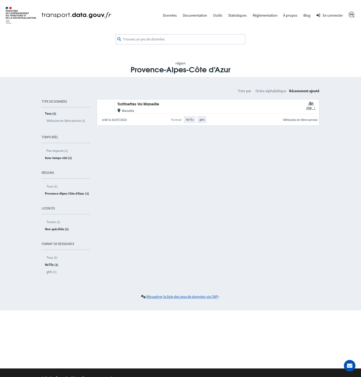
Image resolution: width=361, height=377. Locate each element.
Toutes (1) (53, 222)
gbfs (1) (51, 272)
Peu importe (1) (57, 151)
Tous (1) (52, 186)
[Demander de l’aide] (349, 365)
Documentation (195, 15)
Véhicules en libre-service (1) (66, 121)
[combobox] (180, 39)
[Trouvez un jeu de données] (180, 39)
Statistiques (237, 15)
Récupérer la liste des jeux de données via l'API (182, 296)
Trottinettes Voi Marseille (138, 104)
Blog (306, 15)
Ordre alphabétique (270, 91)
